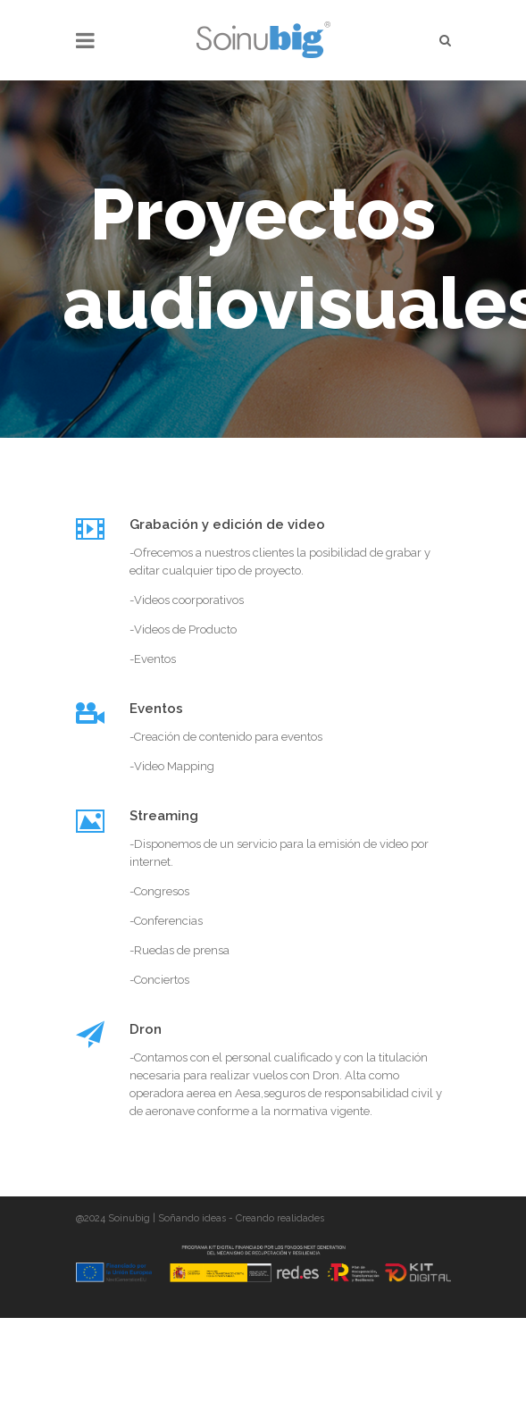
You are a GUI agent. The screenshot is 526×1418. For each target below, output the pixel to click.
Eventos (156, 709)
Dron (145, 1029)
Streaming (163, 816)
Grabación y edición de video (227, 524)
